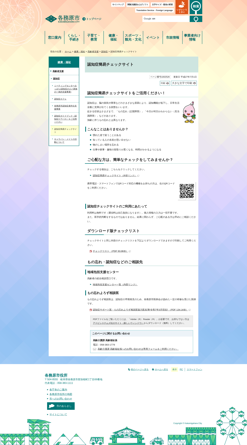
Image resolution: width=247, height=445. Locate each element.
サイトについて (58, 414)
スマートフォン (194, 369)
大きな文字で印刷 (182, 83)
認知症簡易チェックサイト (116, 175)
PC (181, 369)
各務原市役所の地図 (60, 394)
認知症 (104, 51)
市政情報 (172, 37)
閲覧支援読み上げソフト (137, 4)
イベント (153, 37)
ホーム (68, 51)
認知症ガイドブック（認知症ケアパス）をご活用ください (65, 119)
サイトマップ (118, 4)
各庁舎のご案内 (58, 389)
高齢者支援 (93, 51)
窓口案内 (54, 37)
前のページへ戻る (140, 369)
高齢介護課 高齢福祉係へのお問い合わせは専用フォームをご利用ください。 (138, 349)
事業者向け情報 (192, 37)
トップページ (93, 19)
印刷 (163, 83)
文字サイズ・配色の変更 (162, 4)
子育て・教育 (94, 37)
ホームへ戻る (161, 369)
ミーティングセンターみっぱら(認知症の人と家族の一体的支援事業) (65, 89)
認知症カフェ (60, 99)
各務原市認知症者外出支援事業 (65, 107)
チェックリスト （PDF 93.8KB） (112, 251)
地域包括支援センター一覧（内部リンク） (115, 284)
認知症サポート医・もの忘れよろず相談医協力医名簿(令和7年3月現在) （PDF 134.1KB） (142, 309)
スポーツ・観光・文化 (133, 37)
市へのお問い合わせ (60, 398)
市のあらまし (64, 406)
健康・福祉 (113, 37)
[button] (181, 7)
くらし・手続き (74, 37)
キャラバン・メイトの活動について (65, 140)
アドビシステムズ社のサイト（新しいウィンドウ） (118, 323)
